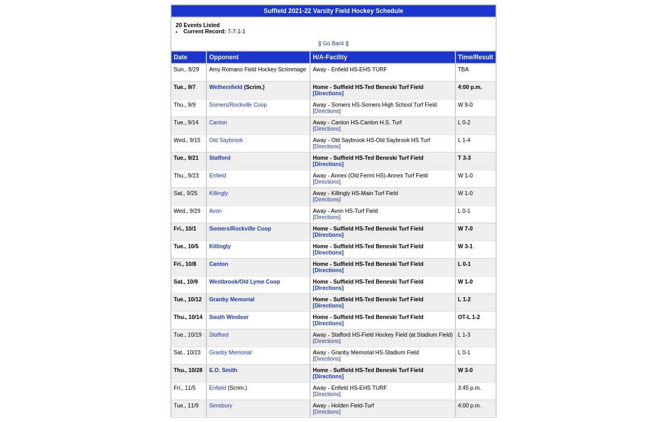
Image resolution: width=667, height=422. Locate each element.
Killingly (218, 193)
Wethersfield (225, 87)
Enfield (217, 175)
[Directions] (328, 93)
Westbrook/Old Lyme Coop (244, 281)
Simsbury (220, 405)
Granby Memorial (231, 299)
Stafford (219, 158)
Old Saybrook (226, 140)
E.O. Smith (223, 370)
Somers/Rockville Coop (238, 104)
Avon (215, 211)
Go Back (333, 43)
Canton (218, 122)
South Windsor (229, 317)
